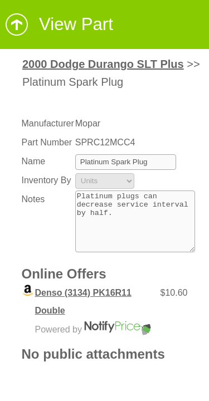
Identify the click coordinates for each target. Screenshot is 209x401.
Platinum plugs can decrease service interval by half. (135, 227)
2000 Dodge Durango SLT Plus (103, 64)
